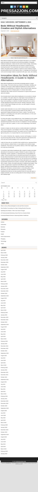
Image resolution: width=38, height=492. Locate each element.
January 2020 (4, 427)
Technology (3, 241)
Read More (33, 177)
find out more (34, 463)
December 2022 (4, 346)
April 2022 (3, 362)
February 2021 (4, 396)
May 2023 (3, 334)
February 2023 (4, 341)
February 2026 (4, 255)
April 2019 (3, 446)
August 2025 (4, 269)
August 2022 (4, 355)
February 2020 (4, 425)
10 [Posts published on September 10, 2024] (8, 193)
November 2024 (4, 291)
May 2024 (3, 305)
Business (3, 227)
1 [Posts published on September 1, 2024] (34, 189)
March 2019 (3, 448)
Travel (2, 243)
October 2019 (4, 432)
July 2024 (3, 300)
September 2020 (5, 408)
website (21, 463)
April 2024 (3, 307)
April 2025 (3, 279)
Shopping (3, 238)
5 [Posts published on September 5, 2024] (19, 191)
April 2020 (3, 420)
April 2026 (3, 250)
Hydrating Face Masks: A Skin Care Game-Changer (13, 210)
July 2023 (3, 329)
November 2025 (4, 262)
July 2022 (3, 358)
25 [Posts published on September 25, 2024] (14, 196)
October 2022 (4, 350)
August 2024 (4, 298)
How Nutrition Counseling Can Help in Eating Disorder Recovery (16, 208)
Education (3, 229)
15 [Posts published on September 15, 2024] (34, 193)
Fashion (3, 231)
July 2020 (3, 413)
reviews (29, 463)
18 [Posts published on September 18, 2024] (14, 195)
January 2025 (4, 286)
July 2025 (3, 271)
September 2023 (5, 324)
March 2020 (3, 422)
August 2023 (4, 326)
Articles (2, 222)
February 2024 (4, 312)
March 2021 (3, 393)
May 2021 (3, 389)
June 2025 (3, 274)
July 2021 (3, 384)
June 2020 (3, 415)
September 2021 (5, 379)
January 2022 (4, 370)
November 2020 (4, 403)
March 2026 (3, 252)
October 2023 (4, 322)
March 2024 (3, 310)
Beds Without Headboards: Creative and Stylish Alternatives (18, 27)
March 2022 (3, 365)
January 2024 (4, 315)
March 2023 (3, 338)
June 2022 (3, 360)
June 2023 (3, 331)
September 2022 (5, 353)
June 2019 (3, 441)
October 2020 (4, 405)
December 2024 (4, 288)
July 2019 (3, 439)
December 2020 (4, 401)
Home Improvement (15, 30)
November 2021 (4, 374)
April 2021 (3, 391)
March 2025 (3, 281)
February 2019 (4, 451)
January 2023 (4, 343)
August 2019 (4, 437)
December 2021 (4, 372)
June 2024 (3, 303)
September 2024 (5, 295)
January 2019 (4, 453)
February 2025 (4, 283)
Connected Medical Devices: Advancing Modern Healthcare (14, 215)
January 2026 (4, 257)
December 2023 (4, 317)
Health (2, 234)
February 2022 (4, 367)
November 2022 (4, 348)
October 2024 (4, 293)
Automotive (3, 224)
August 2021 (4, 382)
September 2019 (5, 434)
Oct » (5, 199)
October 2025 (4, 264)
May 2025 (3, 276)
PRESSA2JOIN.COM (21, 461)
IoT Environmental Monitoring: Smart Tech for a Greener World (15, 213)
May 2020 (3, 417)
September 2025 (5, 267)
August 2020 (4, 410)
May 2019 (3, 444)
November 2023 (4, 319)
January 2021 (4, 398)
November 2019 (4, 429)
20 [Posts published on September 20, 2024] (24, 195)
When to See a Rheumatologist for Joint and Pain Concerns (15, 205)
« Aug (2, 199)
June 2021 (3, 386)
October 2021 (4, 377)
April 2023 (3, 336)
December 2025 (4, 260)
